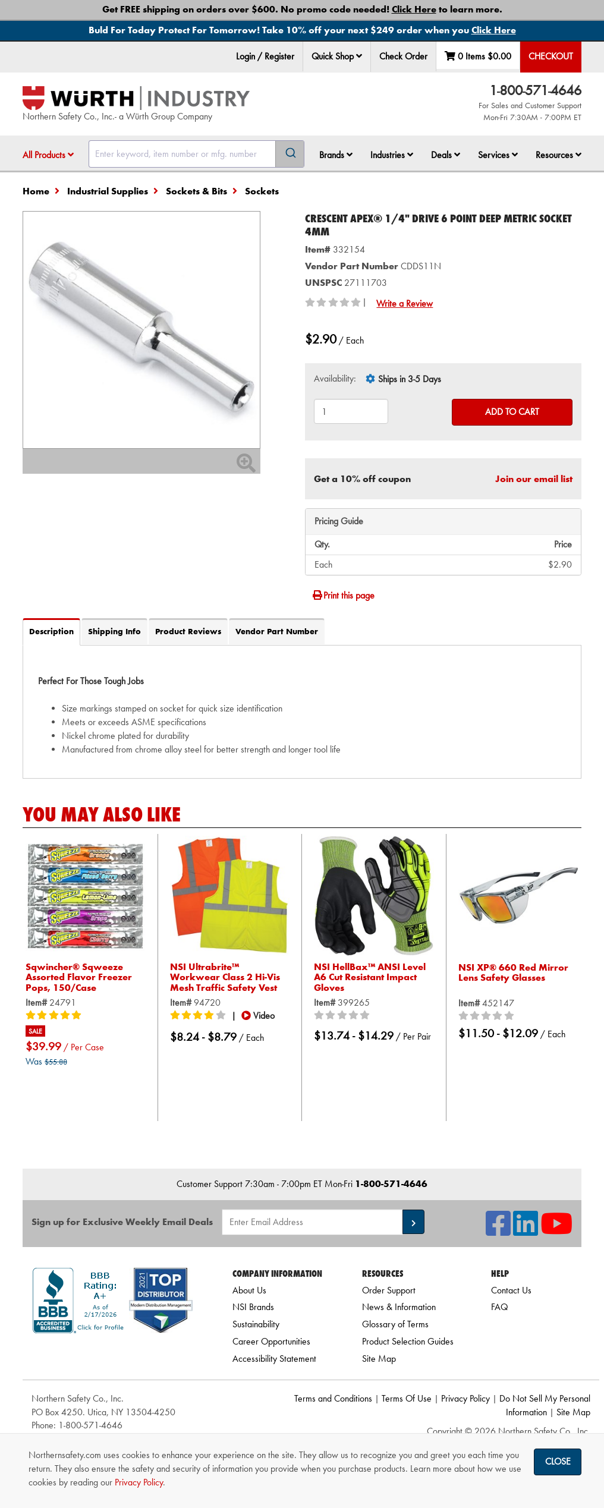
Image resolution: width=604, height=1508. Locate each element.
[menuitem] (337, 57)
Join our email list (533, 478)
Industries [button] (391, 154)
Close (558, 1461)
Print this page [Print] (343, 595)
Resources (558, 154)
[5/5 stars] (55, 1015)
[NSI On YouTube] (556, 1230)
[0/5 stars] (343, 1015)
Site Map (379, 1358)
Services (498, 154)
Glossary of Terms (395, 1324)
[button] (359, 56)
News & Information (399, 1306)
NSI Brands (253, 1306)
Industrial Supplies (107, 191)
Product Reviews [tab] (188, 631)
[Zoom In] (246, 467)
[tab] (302, 711)
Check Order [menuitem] (403, 56)
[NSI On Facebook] (498, 1230)
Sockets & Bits (196, 191)
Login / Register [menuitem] (265, 56)
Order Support (389, 1290)
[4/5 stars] (199, 1015)
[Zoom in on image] (141, 330)
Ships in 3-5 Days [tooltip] (409, 379)
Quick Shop (337, 56)
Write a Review (404, 303)
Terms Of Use (407, 1398)
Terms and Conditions (333, 1398)
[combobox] (196, 154)
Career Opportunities (271, 1341)
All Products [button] (48, 154)
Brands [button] (336, 154)
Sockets (262, 191)
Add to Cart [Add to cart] (512, 411)
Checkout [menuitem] (550, 56)
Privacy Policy (465, 1398)
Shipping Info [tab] (114, 631)
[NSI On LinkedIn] (525, 1230)
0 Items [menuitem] (478, 56)
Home (36, 191)
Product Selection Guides (408, 1341)
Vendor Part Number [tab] (276, 631)
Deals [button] (445, 154)
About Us (249, 1290)
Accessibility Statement (274, 1358)
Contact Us (511, 1290)
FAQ (499, 1306)
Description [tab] (51, 631)
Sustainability (255, 1324)
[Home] (136, 98)
